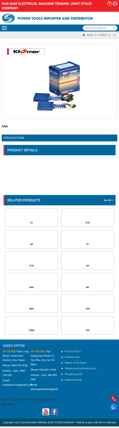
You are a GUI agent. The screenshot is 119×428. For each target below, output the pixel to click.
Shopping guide (73, 375)
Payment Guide (73, 381)
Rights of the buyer (75, 364)
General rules (72, 358)
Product (102, 35)
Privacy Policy (73, 352)
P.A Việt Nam (109, 424)
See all (109, 200)
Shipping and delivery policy (80, 370)
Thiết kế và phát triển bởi (89, 424)
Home (90, 35)
